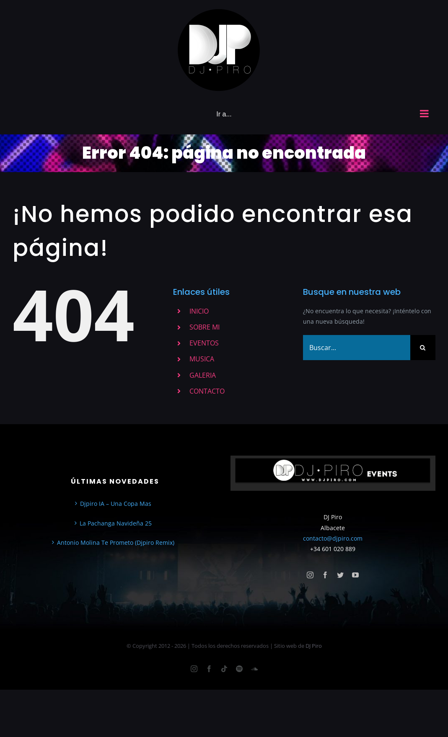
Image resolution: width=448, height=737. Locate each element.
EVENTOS (204, 343)
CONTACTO (207, 391)
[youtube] (355, 575)
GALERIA (202, 375)
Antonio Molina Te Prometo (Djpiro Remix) (115, 542)
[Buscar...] (356, 347)
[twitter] (340, 575)
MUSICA (201, 358)
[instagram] (310, 575)
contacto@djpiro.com (333, 538)
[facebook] (325, 575)
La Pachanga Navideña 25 (116, 523)
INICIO (199, 311)
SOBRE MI (204, 327)
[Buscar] (422, 347)
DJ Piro (314, 645)
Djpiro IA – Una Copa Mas (115, 504)
